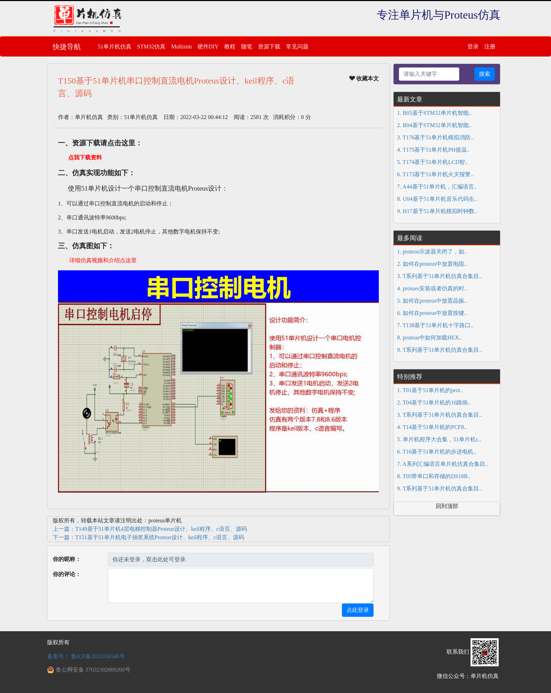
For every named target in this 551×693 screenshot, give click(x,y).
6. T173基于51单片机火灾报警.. (435, 174)
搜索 (484, 74)
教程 (229, 47)
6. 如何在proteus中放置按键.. (432, 313)
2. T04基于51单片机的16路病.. (434, 402)
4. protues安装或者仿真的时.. (432, 288)
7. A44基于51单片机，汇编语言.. (437, 187)
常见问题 (297, 47)
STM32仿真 (151, 47)
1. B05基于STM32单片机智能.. (434, 113)
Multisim (181, 47)
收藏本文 (364, 78)
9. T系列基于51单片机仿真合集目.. (439, 350)
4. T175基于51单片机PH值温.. (433, 150)
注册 (489, 47)
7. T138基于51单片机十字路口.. (435, 325)
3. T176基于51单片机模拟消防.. (435, 137)
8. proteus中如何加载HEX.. (429, 338)
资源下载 (269, 47)
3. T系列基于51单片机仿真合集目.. (439, 276)
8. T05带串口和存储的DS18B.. (434, 476)
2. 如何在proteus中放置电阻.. (432, 264)
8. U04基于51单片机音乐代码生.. (437, 199)
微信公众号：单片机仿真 (468, 676)
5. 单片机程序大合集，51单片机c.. (439, 439)
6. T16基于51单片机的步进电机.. (436, 452)
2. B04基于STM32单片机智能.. (434, 125)
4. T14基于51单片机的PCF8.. (432, 427)
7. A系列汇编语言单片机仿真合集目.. (442, 464)
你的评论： (67, 574)
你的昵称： (67, 559)
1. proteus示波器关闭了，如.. (432, 252)
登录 (473, 47)
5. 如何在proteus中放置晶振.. (432, 301)
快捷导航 (67, 47)
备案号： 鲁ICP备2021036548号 (86, 656)
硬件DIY (208, 47)
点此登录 (357, 610)
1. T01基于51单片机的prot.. (430, 390)
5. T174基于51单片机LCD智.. (432, 162)
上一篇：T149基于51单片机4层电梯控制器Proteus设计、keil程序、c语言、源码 (150, 529)
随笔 (246, 47)
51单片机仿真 (114, 47)
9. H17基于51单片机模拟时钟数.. (437, 211)
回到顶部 (447, 506)
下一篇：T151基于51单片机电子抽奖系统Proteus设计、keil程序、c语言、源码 (148, 537)
